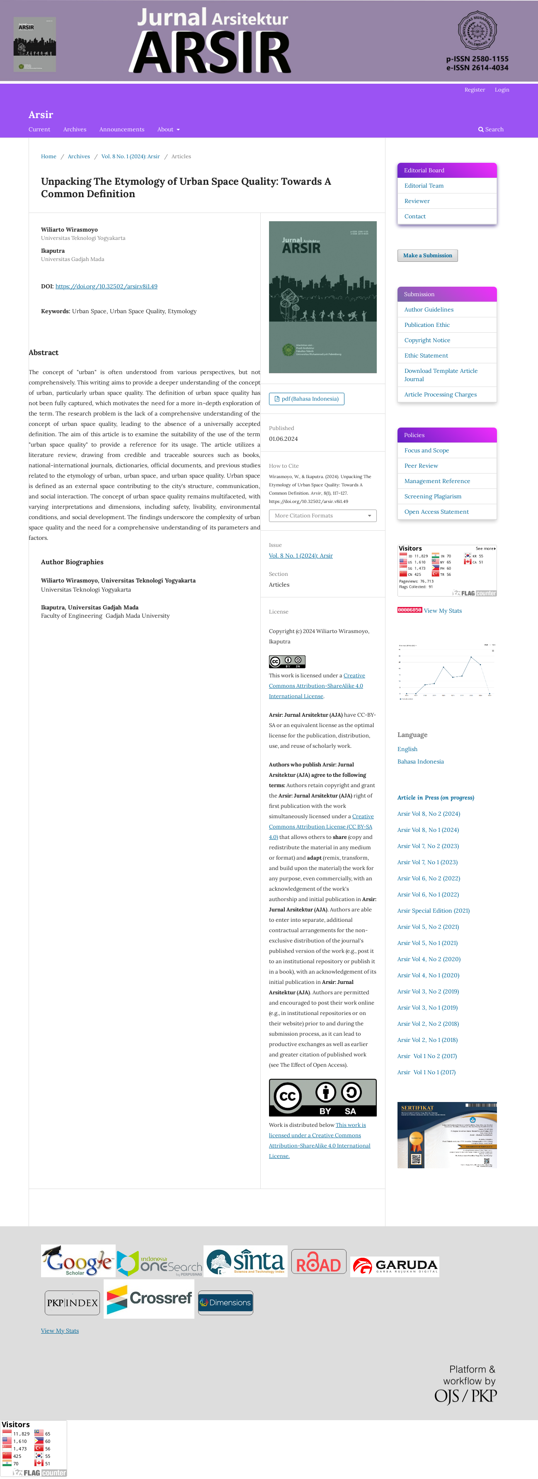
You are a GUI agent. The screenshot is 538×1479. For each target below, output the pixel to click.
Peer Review (421, 465)
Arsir (41, 114)
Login (502, 89)
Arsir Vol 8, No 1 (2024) (428, 830)
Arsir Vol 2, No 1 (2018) (427, 1040)
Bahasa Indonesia (420, 761)
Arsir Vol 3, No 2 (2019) (428, 991)
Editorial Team (424, 185)
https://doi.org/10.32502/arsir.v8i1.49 (107, 286)
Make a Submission (427, 255)
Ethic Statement (426, 355)
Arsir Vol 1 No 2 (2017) (427, 1056)
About (166, 129)
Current (39, 129)
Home (48, 156)
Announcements (121, 129)
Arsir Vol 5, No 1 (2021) (427, 943)
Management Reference (437, 481)
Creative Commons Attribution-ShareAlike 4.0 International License (317, 686)
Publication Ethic (427, 325)
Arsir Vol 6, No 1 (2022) (428, 894)
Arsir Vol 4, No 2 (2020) (428, 959)
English (407, 749)
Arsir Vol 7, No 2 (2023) (428, 846)
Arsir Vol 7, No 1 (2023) (427, 862)
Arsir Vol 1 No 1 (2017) (426, 1072)
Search (491, 129)
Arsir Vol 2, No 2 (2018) (428, 1023)
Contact (415, 216)
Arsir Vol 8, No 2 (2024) (428, 813)
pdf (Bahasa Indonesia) (310, 398)
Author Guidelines (429, 309)
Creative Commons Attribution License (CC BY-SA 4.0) (321, 827)
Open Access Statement (437, 511)
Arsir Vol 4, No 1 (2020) (428, 975)
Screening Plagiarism (433, 496)
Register (475, 89)
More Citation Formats (304, 515)
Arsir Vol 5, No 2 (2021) (428, 926)
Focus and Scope (427, 450)
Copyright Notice (428, 340)
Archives (74, 129)
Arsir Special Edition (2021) (433, 910)
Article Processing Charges (441, 394)
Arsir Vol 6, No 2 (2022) (428, 878)
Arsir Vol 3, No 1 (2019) (427, 1007)
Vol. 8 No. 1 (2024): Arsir (131, 156)
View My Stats (443, 610)
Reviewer (417, 201)
